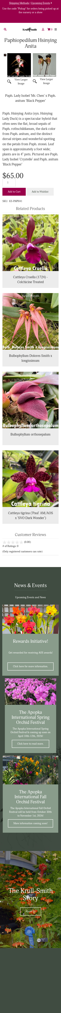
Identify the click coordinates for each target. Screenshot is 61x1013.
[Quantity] (9, 183)
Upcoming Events (40, 3)
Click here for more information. (30, 666)
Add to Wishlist (40, 191)
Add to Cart (14, 191)
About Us (31, 911)
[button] (5, 29)
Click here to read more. (30, 743)
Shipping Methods (19, 3)
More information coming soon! (30, 823)
